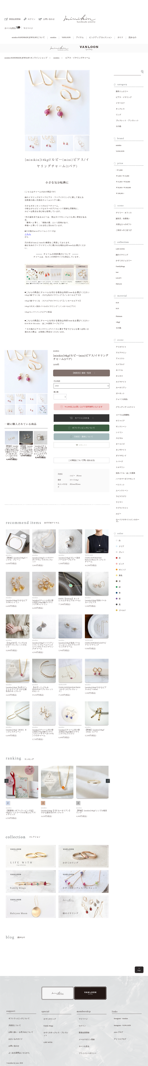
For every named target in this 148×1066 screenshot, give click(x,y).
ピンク (120, 554)
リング (118, 105)
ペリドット (120, 475)
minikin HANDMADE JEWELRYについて (28, 28)
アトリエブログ (120, 1030)
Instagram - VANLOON (122, 1017)
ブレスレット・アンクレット (127, 111)
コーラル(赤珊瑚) (122, 406)
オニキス (119, 367)
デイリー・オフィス (124, 203)
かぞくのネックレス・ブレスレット (56, 1025)
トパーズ (119, 452)
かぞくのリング (50, 1010)
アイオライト (121, 337)
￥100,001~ (120, 184)
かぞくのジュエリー (124, 251)
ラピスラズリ (121, 487)
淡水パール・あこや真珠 (125, 464)
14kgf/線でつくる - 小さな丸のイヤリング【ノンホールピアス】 (53, 286)
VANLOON (66, 28)
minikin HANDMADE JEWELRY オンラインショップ (25, 48)
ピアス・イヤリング (124, 88)
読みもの (132, 28)
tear (117, 263)
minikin (53, 28)
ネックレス (120, 99)
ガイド (120, 28)
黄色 (119, 566)
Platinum (119, 307)
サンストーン (121, 417)
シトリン (119, 423)
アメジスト (120, 349)
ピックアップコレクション (100, 28)
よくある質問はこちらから (19, 1044)
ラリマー (119, 493)
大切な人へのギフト (124, 215)
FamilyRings (120, 257)
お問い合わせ (46, 10)
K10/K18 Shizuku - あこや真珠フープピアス (44, 314)
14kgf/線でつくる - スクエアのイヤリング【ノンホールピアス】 (53, 291)
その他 (118, 117)
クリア (120, 537)
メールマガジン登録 (87, 1031)
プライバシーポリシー (87, 1044)
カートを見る (12, 18)
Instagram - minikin (121, 1010)
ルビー (118, 504)
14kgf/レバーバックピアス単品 (38, 303)
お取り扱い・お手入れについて (21, 1023)
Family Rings (48, 1017)
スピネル (119, 429)
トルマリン (120, 458)
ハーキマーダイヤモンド (125, 469)
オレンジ (121, 560)
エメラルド (120, 355)
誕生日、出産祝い (123, 209)
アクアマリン (121, 343)
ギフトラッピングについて (19, 1010)
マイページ (28, 19)
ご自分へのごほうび (124, 221)
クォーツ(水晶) (122, 390)
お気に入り (81, 436)
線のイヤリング (122, 245)
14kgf (118, 313)
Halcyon (119, 274)
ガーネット (120, 384)
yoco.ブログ (118, 1023)
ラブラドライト (122, 499)
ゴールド (121, 601)
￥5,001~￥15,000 (122, 167)
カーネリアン (121, 378)
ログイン (29, 9)
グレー (120, 543)
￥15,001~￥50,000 (123, 172)
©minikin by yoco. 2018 (14, 1054)
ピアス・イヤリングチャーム (77, 48)
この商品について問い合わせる (81, 451)
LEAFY (119, 269)
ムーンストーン (122, 481)
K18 (117, 293)
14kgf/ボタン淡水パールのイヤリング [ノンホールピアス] (50, 297)
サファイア (120, 411)
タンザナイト (121, 440)
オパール (119, 361)
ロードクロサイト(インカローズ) (127, 511)
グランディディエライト (125, 398)
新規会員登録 (12, 10)
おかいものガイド (16, 1030)
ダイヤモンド (121, 446)
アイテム (80, 28)
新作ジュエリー (122, 82)
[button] (6, 772)
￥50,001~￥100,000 (123, 178)
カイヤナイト (121, 372)
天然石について (15, 1017)
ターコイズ (120, 435)
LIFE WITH (120, 240)
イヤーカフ (120, 94)
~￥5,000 (119, 161)
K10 (117, 299)
